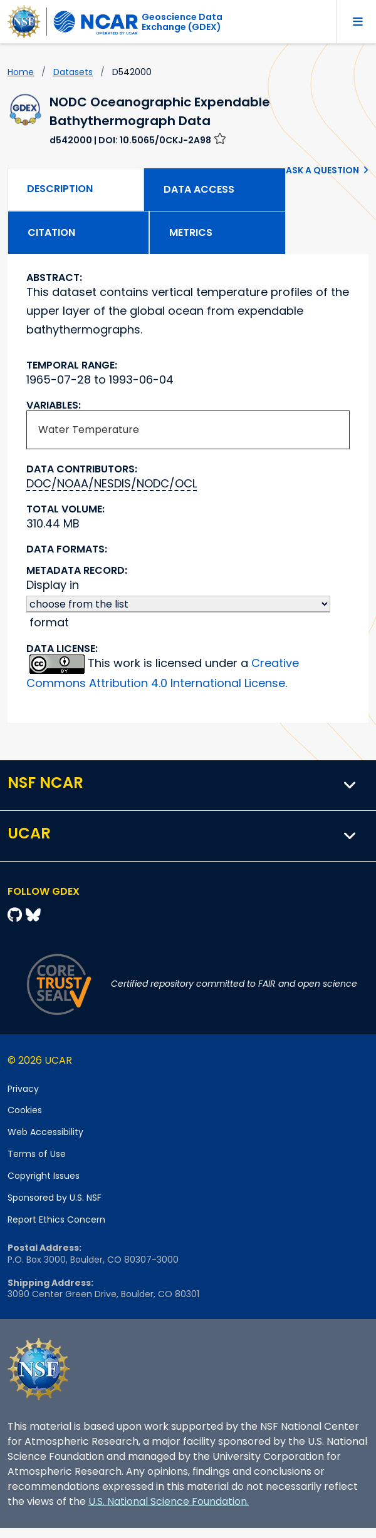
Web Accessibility (45, 1132)
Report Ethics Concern (56, 1219)
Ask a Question (322, 170)
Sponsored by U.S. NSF (55, 1197)
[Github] (17, 915)
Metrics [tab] (190, 232)
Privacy (23, 1088)
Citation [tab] (51, 232)
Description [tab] (60, 188)
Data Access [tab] (199, 189)
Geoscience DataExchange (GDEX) (182, 22)
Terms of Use (37, 1154)
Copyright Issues (44, 1175)
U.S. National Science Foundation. (168, 1501)
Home (21, 72)
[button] (350, 785)
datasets (73, 72)
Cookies (25, 1110)
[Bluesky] (33, 915)
